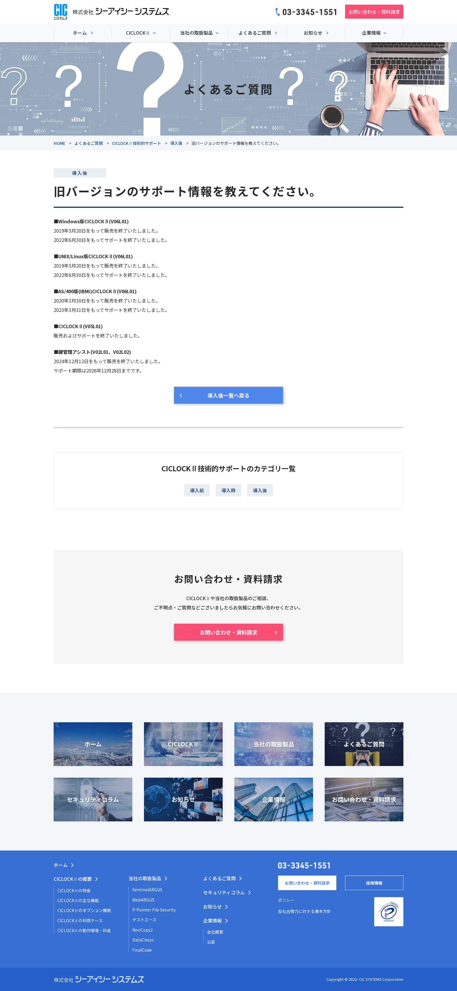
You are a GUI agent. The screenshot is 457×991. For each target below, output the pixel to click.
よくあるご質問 (219, 878)
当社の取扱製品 (145, 878)
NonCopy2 (142, 930)
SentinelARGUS (147, 889)
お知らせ (212, 906)
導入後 (260, 490)
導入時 (228, 490)
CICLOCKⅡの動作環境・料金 (84, 930)
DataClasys (143, 940)
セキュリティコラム (224, 892)
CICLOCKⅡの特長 (74, 890)
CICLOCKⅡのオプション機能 (84, 910)
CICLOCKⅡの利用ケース (80, 920)
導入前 (197, 490)
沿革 (211, 942)
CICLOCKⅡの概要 (73, 878)
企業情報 (212, 920)
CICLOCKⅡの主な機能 (78, 900)
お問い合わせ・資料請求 (374, 11)
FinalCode (142, 950)
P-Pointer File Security (154, 910)
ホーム (61, 864)
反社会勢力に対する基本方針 (304, 911)
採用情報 (374, 883)
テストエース (144, 920)
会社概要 (215, 932)
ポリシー (286, 900)
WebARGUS (143, 900)
